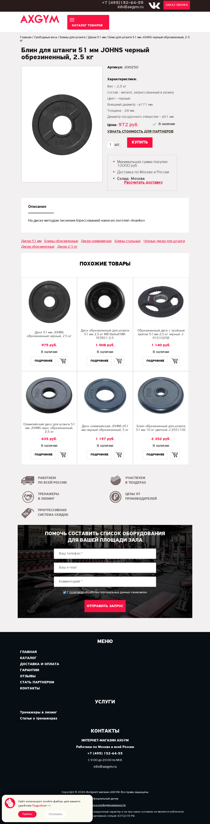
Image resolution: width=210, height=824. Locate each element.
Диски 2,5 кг (67, 247)
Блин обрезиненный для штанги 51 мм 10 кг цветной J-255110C (161, 428)
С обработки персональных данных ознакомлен (107, 592)
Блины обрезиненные (61, 241)
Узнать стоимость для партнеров (140, 131)
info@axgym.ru (130, 7)
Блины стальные (128, 241)
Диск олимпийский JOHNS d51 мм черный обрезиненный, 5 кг (105, 428)
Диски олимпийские (96, 241)
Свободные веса (45, 37)
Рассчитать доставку (143, 182)
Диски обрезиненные (37, 247)
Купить (174, 450)
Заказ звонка (177, 5)
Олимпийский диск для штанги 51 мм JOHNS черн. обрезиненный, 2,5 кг (49, 428)
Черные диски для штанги (164, 241)
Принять (27, 814)
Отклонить (55, 814)
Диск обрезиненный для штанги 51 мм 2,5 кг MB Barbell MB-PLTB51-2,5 (105, 334)
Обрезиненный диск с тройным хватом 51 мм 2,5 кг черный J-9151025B (161, 334)
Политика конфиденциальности (105, 805)
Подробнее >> (41, 805)
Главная (25, 37)
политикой (76, 592)
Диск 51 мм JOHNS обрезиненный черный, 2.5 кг (49, 334)
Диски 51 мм (97, 37)
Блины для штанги (72, 37)
